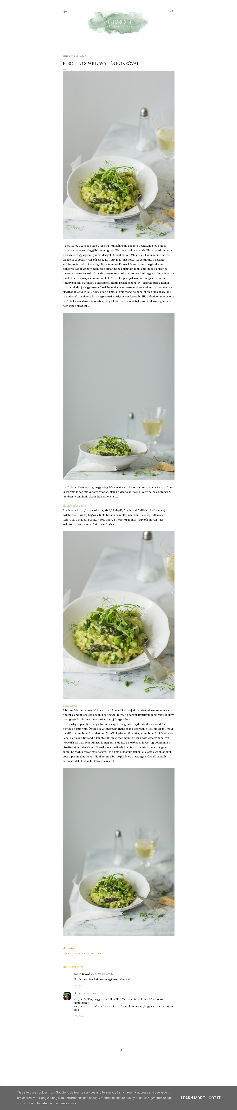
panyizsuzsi (82, 973)
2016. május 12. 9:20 (102, 973)
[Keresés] (172, 11)
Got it (215, 1098)
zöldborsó (95, 953)
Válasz (79, 985)
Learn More (193, 1098)
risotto (76, 953)
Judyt (78, 993)
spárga (85, 953)
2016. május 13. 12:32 (94, 993)
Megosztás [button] (69, 948)
